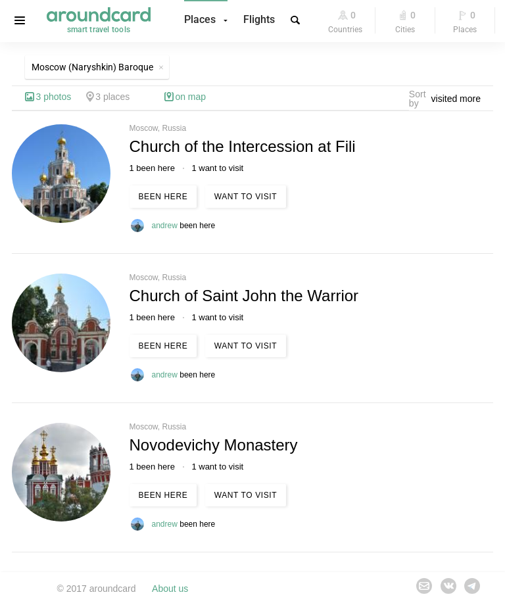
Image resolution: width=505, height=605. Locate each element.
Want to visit (245, 196)
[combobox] (459, 98)
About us (170, 588)
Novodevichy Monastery (214, 445)
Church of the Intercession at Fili (243, 146)
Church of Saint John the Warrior (244, 295)
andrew (166, 225)
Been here (163, 196)
